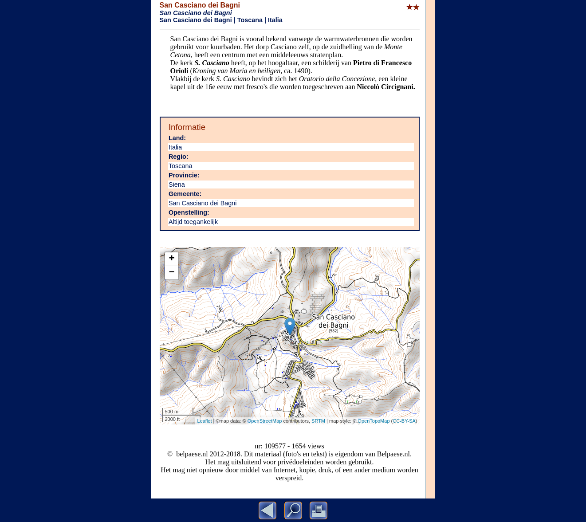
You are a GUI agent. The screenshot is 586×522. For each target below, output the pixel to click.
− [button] (171, 272)
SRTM (318, 421)
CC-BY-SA (404, 421)
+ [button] (171, 259)
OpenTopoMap (373, 421)
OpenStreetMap (265, 421)
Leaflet (204, 421)
